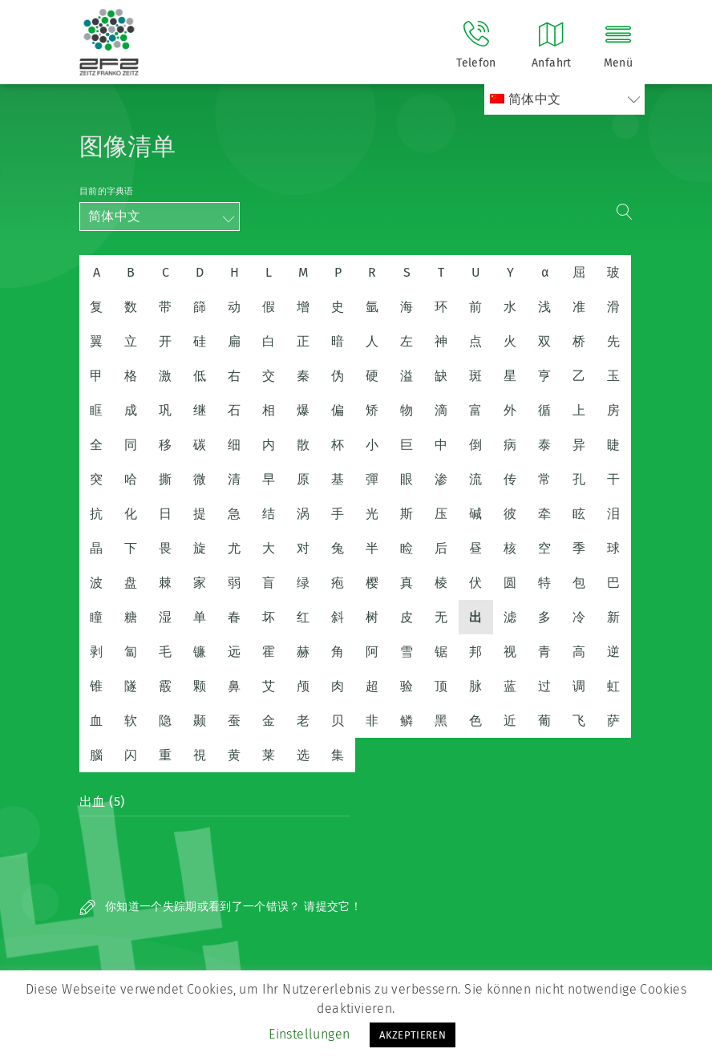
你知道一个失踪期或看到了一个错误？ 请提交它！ (220, 906)
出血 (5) (101, 801)
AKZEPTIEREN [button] (412, 1035)
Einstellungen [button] (309, 1034)
